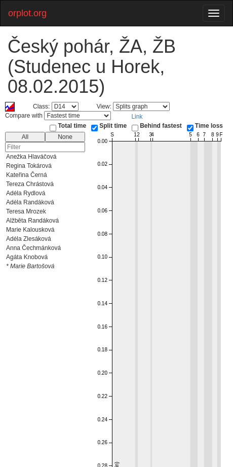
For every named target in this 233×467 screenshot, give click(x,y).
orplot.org (27, 13)
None (65, 136)
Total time (72, 125)
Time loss (209, 125)
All (25, 136)
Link (136, 116)
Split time (113, 125)
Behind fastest (161, 125)
